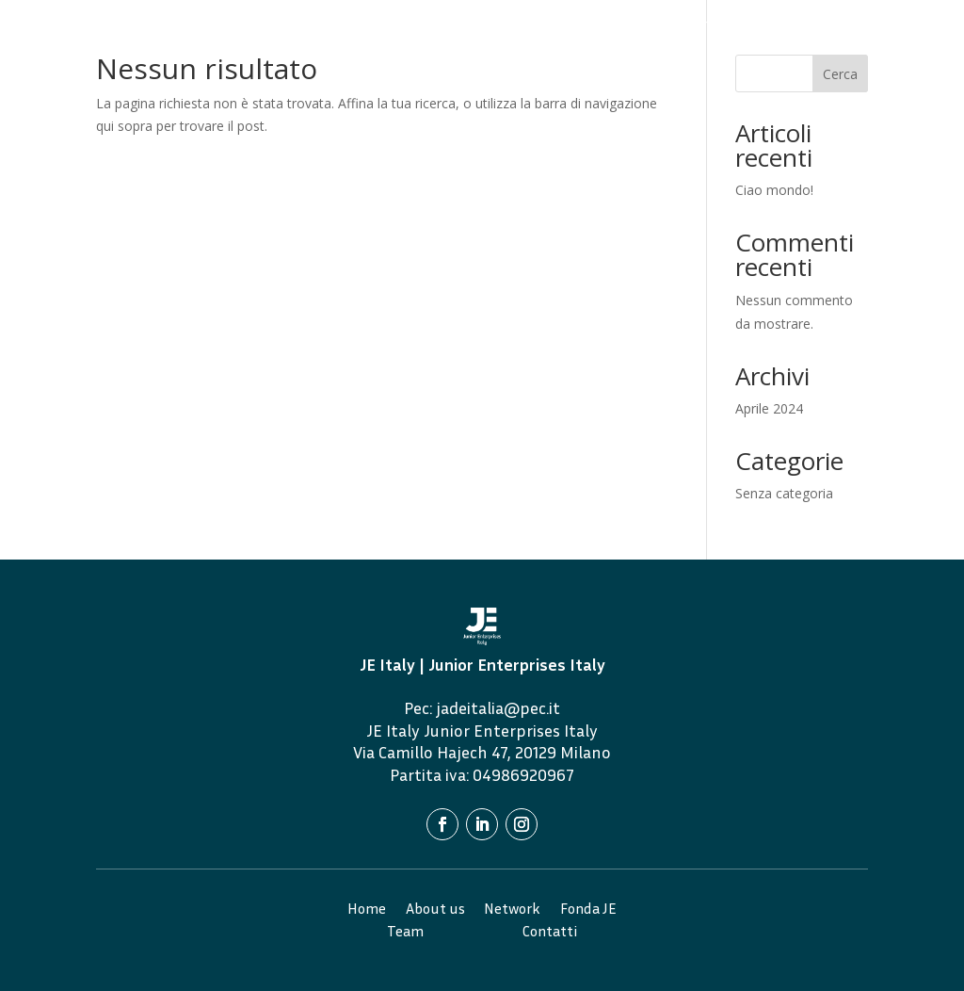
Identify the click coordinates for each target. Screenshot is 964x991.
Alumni (815, 24)
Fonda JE (637, 24)
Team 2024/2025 (730, 24)
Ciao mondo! (774, 190)
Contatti (609, 52)
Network (566, 24)
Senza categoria (784, 493)
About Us (494, 24)
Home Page (414, 24)
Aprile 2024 (769, 408)
